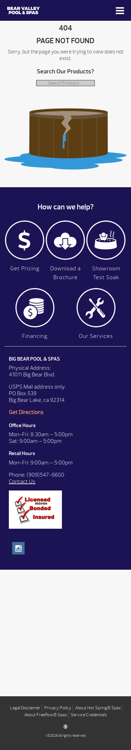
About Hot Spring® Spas (98, 708)
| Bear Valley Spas (24, 10)
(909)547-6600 (45, 474)
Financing (35, 336)
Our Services (96, 336)
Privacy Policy (57, 708)
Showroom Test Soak (106, 273)
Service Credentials (89, 715)
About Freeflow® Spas (45, 715)
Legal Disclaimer (25, 708)
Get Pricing (25, 268)
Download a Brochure (65, 273)
